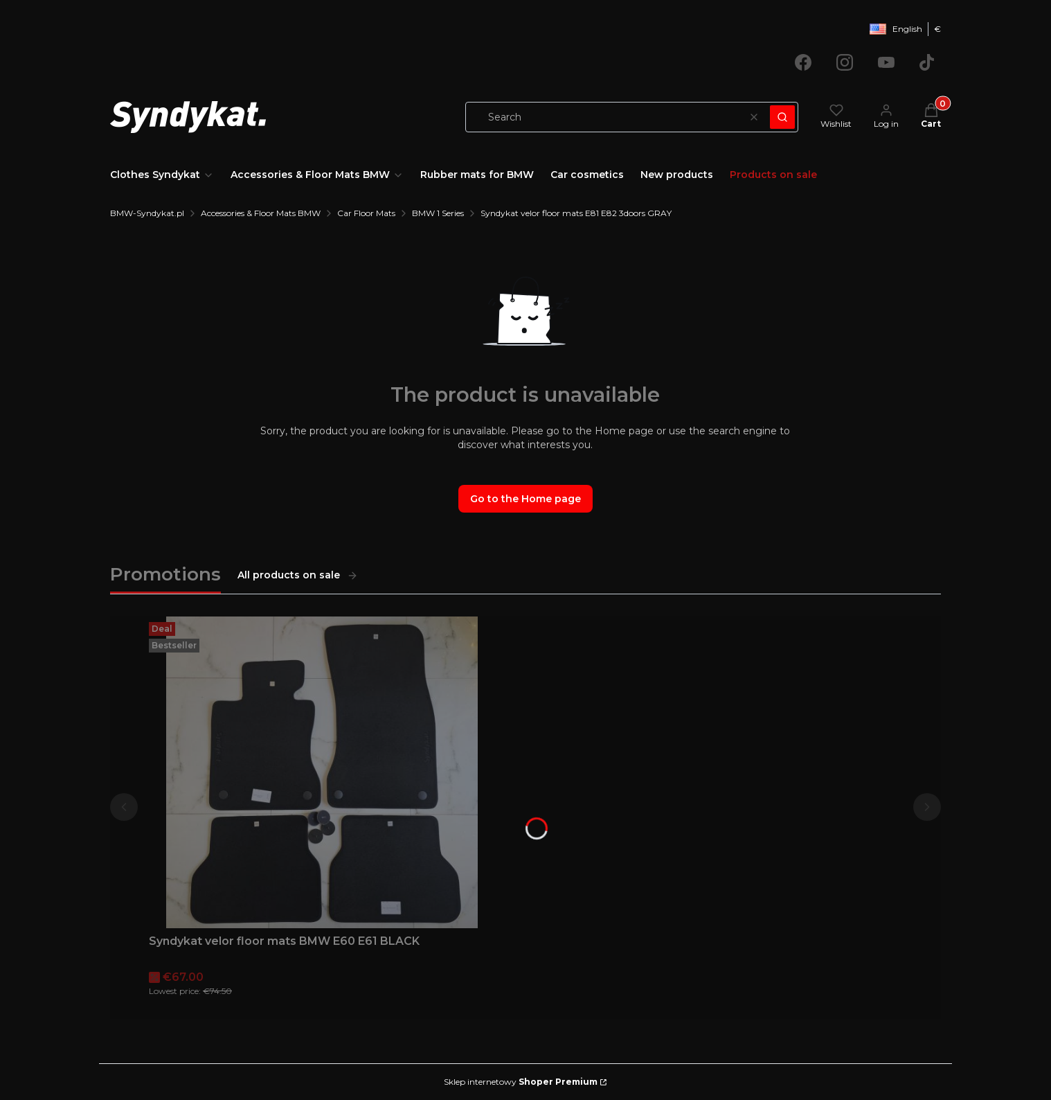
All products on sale (297, 575)
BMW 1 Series (438, 213)
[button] (782, 117)
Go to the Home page (525, 499)
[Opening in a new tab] (803, 62)
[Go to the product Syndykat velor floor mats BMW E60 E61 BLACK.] (322, 772)
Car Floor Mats (366, 213)
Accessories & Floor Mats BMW (261, 213)
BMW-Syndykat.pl (147, 213)
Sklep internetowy (521, 1081)
